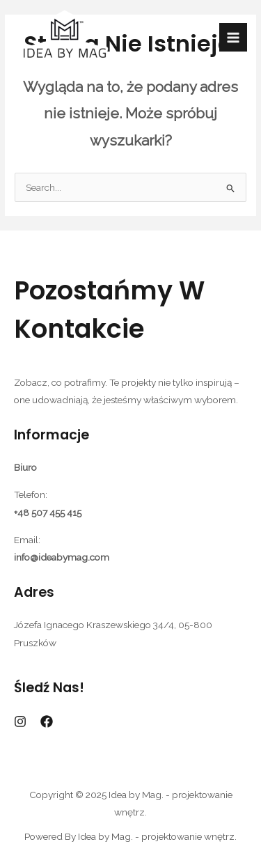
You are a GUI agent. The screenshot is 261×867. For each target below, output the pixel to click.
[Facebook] (46, 721)
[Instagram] (20, 721)
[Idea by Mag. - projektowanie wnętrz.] (64, 37)
